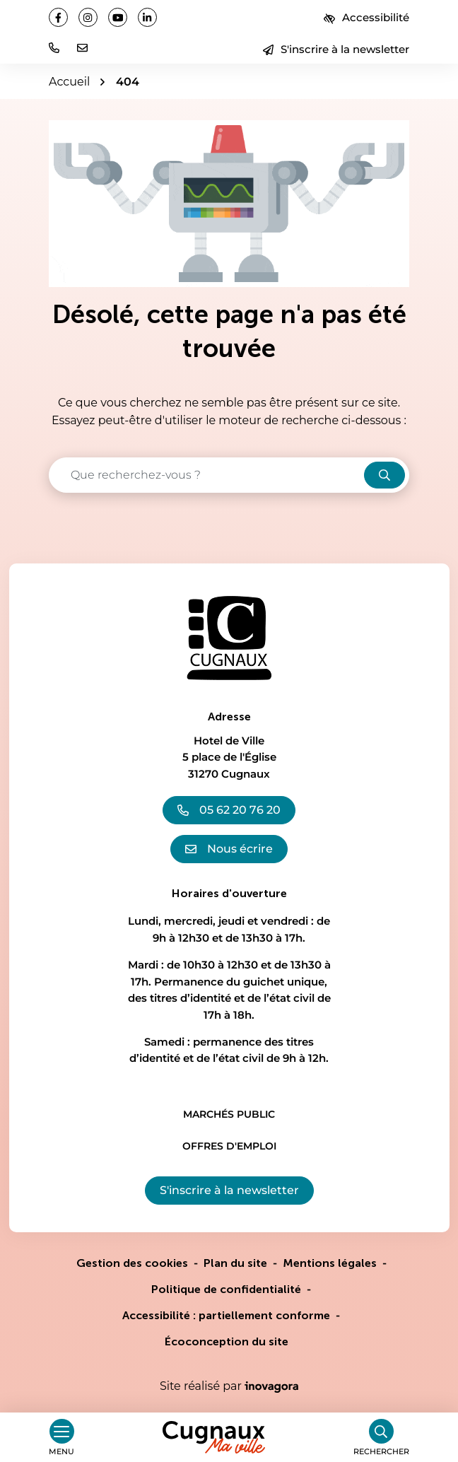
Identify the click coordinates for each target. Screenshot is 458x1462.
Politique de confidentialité (226, 1289)
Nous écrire (229, 848)
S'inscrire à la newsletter (336, 49)
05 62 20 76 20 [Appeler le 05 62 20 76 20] (229, 810)
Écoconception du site (226, 1341)
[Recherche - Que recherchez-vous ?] (207, 475)
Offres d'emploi (229, 1146)
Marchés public (229, 1114)
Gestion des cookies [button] (132, 1263)
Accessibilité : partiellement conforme (226, 1315)
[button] (54, 47)
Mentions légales (330, 1263)
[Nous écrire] (82, 47)
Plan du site (235, 1263)
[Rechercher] (381, 1437)
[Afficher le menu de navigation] (61, 1437)
